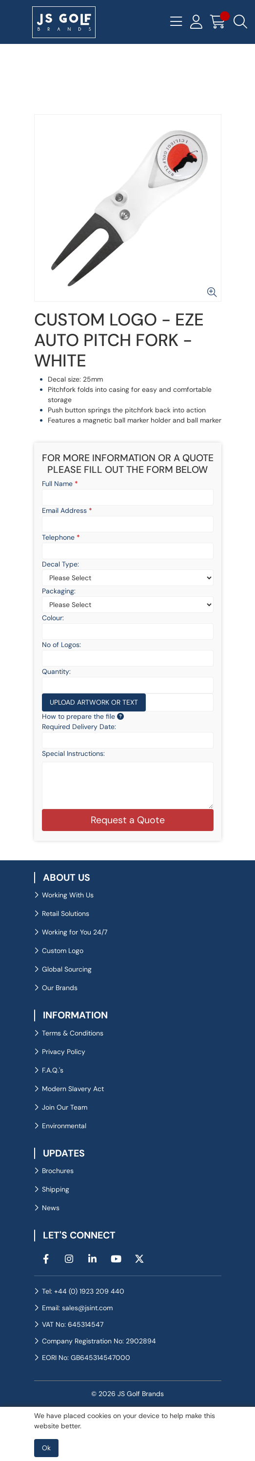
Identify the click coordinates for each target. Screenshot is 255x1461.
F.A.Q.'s (52, 1070)
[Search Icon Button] (240, 22)
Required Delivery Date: (79, 726)
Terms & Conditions (72, 1033)
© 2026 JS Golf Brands (127, 1393)
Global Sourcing (67, 969)
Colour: (53, 617)
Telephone (61, 537)
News (50, 1207)
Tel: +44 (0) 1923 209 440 (83, 1291)
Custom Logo (62, 950)
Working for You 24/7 (74, 932)
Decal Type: (60, 564)
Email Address (67, 510)
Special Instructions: (73, 753)
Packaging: (59, 591)
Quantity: (56, 671)
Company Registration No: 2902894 (99, 1341)
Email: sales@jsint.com (77, 1307)
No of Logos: (61, 644)
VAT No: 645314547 (72, 1324)
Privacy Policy (63, 1051)
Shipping (55, 1189)
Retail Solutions (65, 913)
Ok (46, 1447)
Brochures (58, 1170)
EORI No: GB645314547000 (86, 1357)
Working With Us (68, 895)
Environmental (64, 1125)
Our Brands (60, 987)
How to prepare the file (83, 716)
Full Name (60, 483)
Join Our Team (64, 1107)
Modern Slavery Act (73, 1088)
